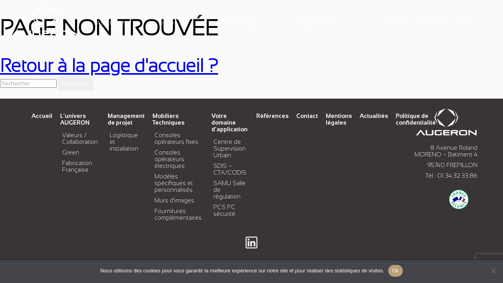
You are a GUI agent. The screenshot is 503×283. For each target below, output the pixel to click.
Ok (395, 271)
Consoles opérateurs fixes (176, 138)
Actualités (396, 16)
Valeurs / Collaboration (80, 138)
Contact (466, 16)
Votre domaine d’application (317, 19)
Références (433, 16)
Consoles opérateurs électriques (169, 159)
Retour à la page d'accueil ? (109, 65)
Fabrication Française (77, 166)
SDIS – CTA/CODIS (229, 169)
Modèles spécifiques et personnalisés (173, 183)
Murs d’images (174, 200)
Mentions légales (339, 119)
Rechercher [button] (76, 83)
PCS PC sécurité (224, 210)
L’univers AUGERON (112, 19)
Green (70, 152)
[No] (493, 271)
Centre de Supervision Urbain (229, 148)
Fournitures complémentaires (178, 214)
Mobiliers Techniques (246, 19)
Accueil (41, 115)
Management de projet (126, 119)
